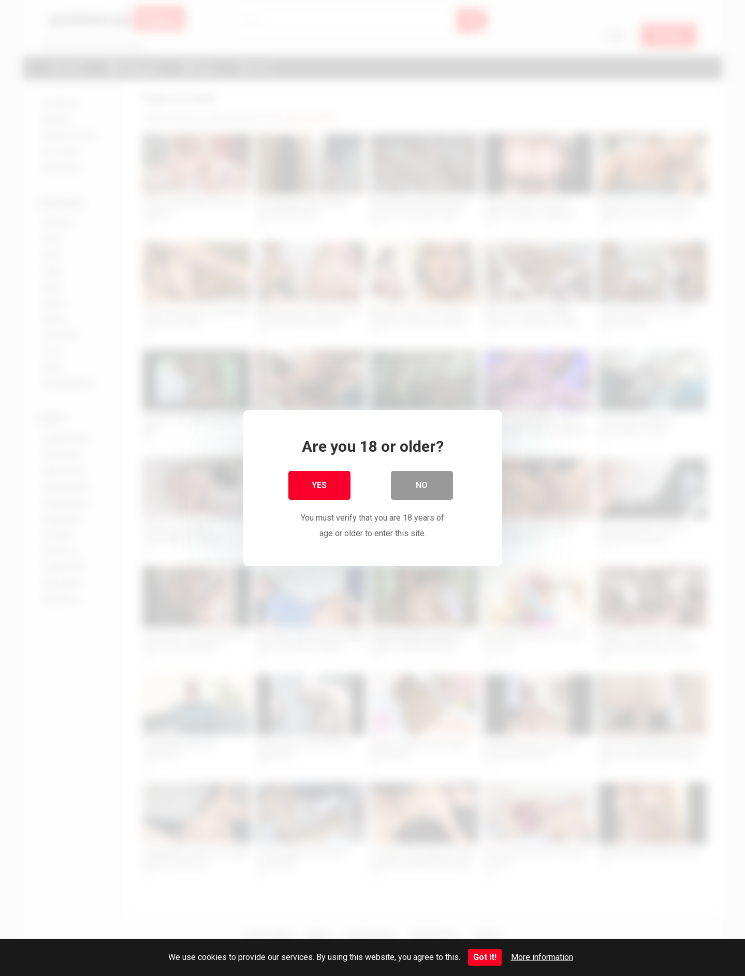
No (422, 485)
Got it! (484, 957)
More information (542, 957)
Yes (319, 485)
